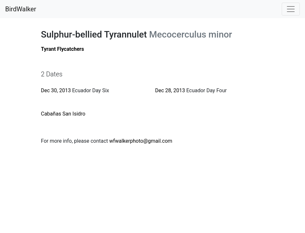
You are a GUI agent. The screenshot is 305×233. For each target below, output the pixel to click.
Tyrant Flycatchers (62, 49)
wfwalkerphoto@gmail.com (140, 141)
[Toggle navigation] (291, 9)
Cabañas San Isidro (63, 114)
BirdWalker (20, 9)
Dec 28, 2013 (170, 90)
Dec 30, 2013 (56, 90)
